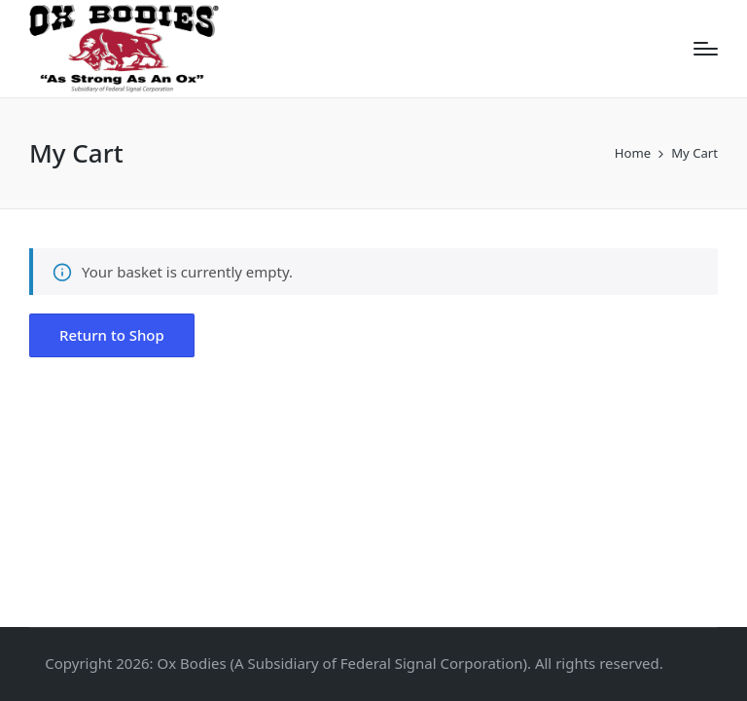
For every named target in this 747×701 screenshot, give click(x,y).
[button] (112, 335)
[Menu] (706, 48)
